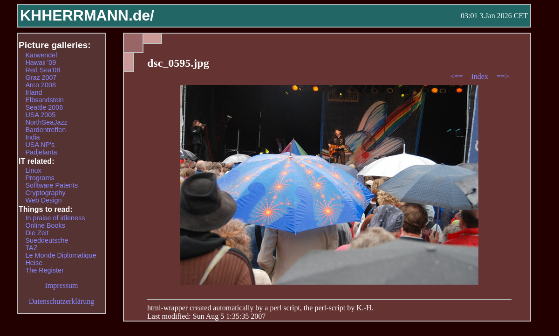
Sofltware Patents (51, 185)
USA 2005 (40, 115)
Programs (39, 178)
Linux (33, 170)
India (32, 137)
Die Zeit (36, 233)
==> (503, 76)
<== (457, 76)
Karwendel (41, 55)
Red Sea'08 (42, 70)
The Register (44, 270)
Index (480, 76)
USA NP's (40, 144)
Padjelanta (41, 152)
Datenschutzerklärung (61, 301)
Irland (33, 92)
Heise (33, 262)
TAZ (31, 248)
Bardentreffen (45, 129)
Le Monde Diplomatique (60, 255)
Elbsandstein (44, 100)
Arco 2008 (40, 85)
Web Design (43, 200)
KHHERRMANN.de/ (87, 15)
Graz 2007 (40, 77)
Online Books (45, 225)
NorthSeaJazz (46, 122)
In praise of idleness (55, 218)
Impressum (61, 285)
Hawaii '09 (40, 62)
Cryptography (45, 192)
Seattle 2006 (44, 107)
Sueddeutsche (46, 240)
